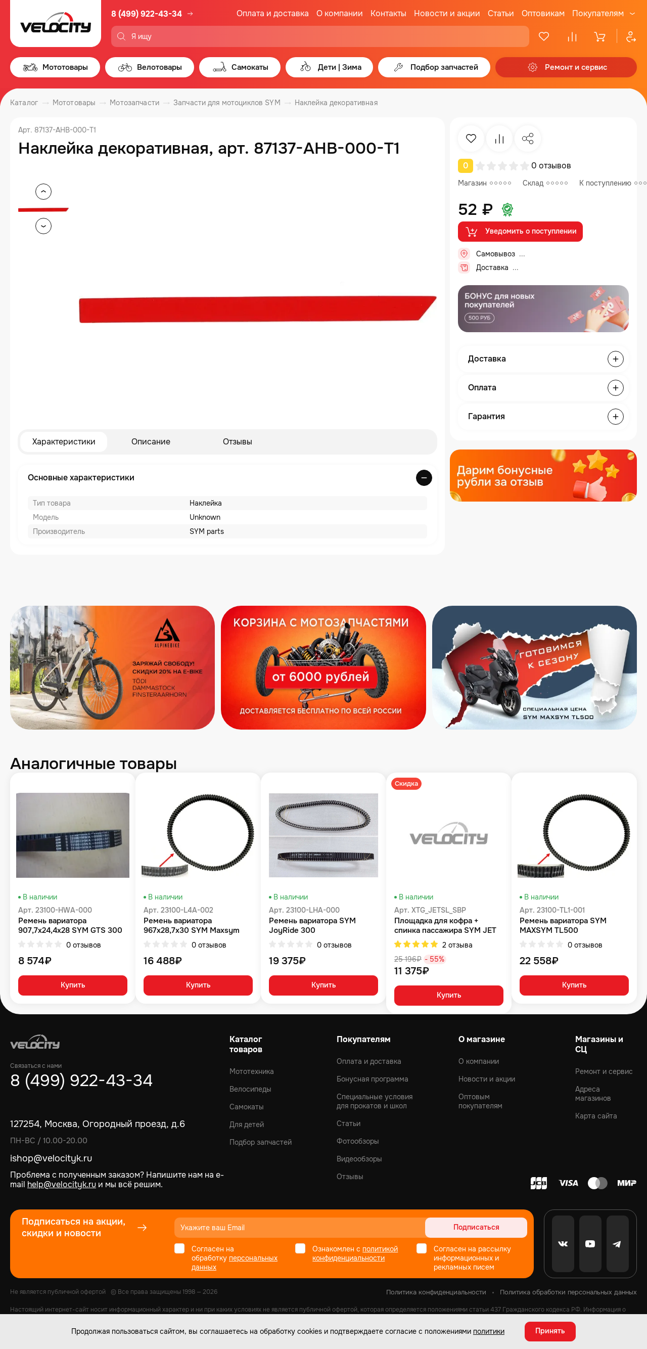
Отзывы (237, 441)
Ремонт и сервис (604, 1071)
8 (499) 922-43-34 (146, 14)
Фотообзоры (358, 1141)
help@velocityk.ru (61, 1184)
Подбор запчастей (260, 1142)
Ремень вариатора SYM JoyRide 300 (312, 925)
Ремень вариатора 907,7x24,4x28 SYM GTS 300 (70, 925)
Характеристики (64, 441)
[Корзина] (600, 36)
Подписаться (489, 1227)
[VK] (563, 1244)
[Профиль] (627, 36)
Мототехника (251, 1071)
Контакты (388, 13)
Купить (73, 986)
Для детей (246, 1124)
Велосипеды (250, 1089)
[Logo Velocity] (55, 23)
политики (488, 1331)
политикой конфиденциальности (355, 1253)
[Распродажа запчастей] (112, 668)
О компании (339, 13)
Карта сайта (596, 1115)
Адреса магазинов (593, 1094)
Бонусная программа (372, 1079)
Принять (550, 1331)
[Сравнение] (572, 36)
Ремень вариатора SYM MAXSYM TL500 (563, 925)
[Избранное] (544, 36)
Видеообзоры (359, 1158)
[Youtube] (590, 1244)
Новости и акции (447, 13)
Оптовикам (543, 13)
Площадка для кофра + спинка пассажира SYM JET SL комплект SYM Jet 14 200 (447, 925)
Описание (150, 441)
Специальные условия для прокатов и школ (374, 1101)
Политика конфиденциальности (436, 1292)
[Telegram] (618, 1244)
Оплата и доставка (273, 13)
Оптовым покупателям (480, 1101)
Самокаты (246, 1106)
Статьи (501, 13)
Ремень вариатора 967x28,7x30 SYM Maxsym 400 (192, 925)
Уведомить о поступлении (520, 231)
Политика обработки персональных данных (568, 1292)
